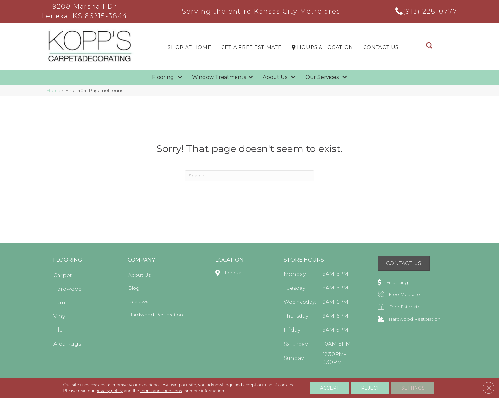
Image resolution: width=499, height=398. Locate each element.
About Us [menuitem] (139, 275)
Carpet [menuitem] (62, 275)
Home (53, 90)
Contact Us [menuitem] (381, 47)
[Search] (249, 175)
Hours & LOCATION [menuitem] (322, 47)
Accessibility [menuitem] (343, 390)
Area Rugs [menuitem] (67, 344)
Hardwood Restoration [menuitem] (155, 315)
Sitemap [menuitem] (441, 390)
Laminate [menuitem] (66, 303)
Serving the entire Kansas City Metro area (261, 11)
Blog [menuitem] (133, 288)
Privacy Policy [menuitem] (414, 390)
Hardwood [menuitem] (67, 289)
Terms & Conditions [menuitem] (378, 390)
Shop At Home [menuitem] (189, 47)
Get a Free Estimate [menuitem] (251, 47)
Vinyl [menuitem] (60, 316)
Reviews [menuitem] (138, 301)
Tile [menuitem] (58, 330)
